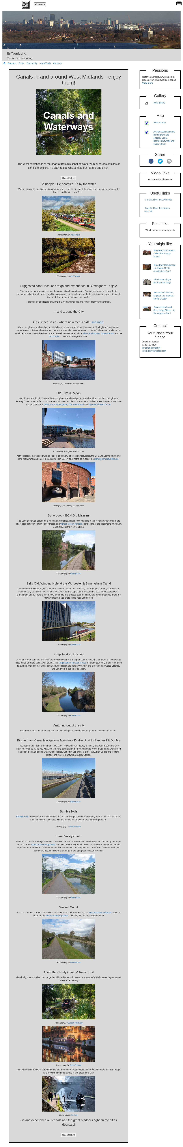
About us (57, 63)
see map (97, 322)
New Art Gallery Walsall (100, 912)
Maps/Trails (45, 63)
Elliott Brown (75, 574)
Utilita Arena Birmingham (55, 404)
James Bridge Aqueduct (56, 915)
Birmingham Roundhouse (106, 459)
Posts (21, 63)
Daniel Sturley (75, 826)
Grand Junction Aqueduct (43, 844)
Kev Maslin (75, 235)
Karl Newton (75, 276)
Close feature (68, 178)
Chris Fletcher (75, 1065)
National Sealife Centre (99, 404)
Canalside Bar (107, 333)
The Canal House (91, 333)
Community (31, 63)
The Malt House (76, 404)
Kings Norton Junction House (72, 663)
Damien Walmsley (75, 1023)
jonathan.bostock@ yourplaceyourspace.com (154, 349)
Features (12, 63)
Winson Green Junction (71, 524)
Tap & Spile (54, 336)
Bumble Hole (22, 816)
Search (40, 4)
